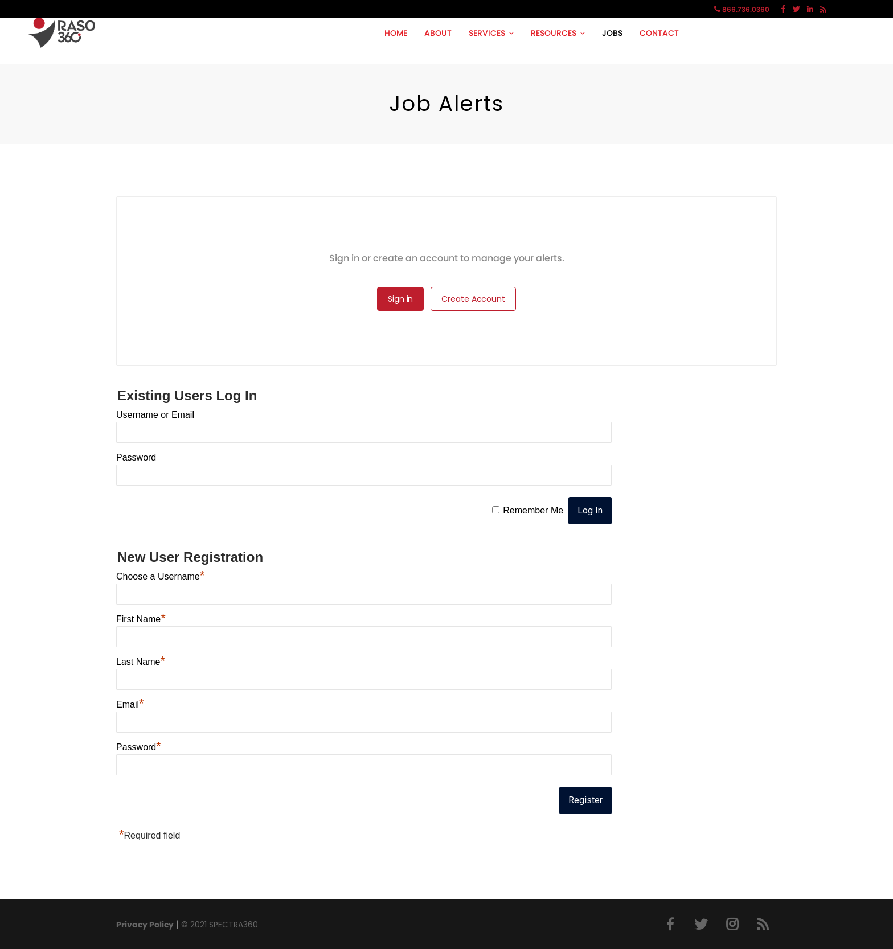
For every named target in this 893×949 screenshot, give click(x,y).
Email (130, 704)
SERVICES (487, 33)
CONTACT (659, 33)
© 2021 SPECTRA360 (219, 924)
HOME (395, 33)
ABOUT (438, 33)
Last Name (140, 662)
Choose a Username (160, 576)
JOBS (612, 33)
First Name (141, 619)
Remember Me (533, 510)
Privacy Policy (145, 924)
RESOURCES (553, 33)
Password (136, 457)
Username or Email (155, 415)
